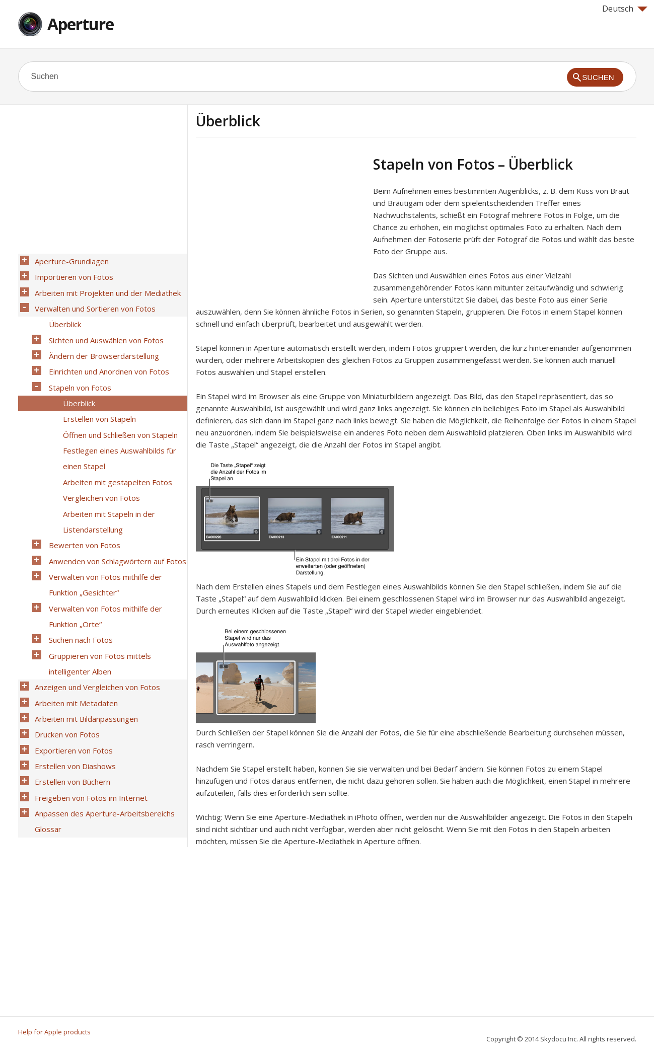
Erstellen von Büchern (70, 692)
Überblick (62, 313)
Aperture (80, 24)
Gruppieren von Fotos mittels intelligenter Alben (97, 594)
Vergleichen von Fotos (98, 456)
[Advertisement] (280, 226)
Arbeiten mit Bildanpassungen (83, 640)
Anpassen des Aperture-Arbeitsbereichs (102, 718)
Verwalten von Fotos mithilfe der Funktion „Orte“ (103, 554)
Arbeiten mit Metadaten (73, 627)
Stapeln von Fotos (77, 365)
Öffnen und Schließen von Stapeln (117, 404)
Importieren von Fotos (71, 273)
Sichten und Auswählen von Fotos (103, 326)
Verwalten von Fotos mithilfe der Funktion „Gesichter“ (103, 528)
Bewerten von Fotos (82, 496)
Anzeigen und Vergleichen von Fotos (95, 614)
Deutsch (624, 8)
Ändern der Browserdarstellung (101, 339)
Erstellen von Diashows (72, 679)
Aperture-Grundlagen (69, 260)
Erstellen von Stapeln (96, 391)
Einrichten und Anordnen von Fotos (106, 352)
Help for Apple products (54, 1031)
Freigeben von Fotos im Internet (88, 705)
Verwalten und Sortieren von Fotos (92, 299)
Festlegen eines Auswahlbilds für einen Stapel (117, 423)
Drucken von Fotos (64, 653)
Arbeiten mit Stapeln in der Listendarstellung (106, 476)
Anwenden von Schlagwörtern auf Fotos (115, 509)
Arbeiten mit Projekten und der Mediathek (105, 286)
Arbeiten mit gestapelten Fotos (115, 443)
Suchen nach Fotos (78, 574)
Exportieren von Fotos (71, 666)
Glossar (45, 731)
